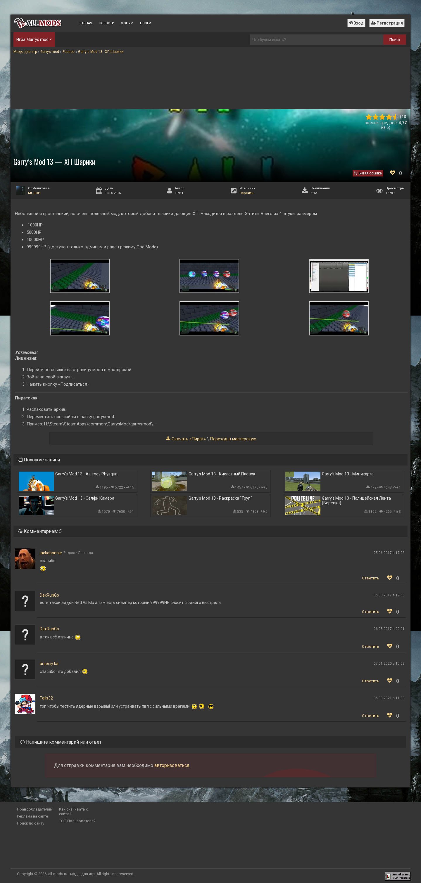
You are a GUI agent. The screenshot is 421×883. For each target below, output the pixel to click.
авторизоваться (171, 765)
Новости (106, 23)
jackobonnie (51, 552)
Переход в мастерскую (233, 439)
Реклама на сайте (32, 816)
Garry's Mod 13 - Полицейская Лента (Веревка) (356, 500)
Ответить (370, 578)
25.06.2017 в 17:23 (389, 553)
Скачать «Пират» (189, 439)
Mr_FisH (34, 193)
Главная (85, 23)
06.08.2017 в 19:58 (389, 595)
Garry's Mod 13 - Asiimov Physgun (86, 474)
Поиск (394, 39)
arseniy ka (49, 663)
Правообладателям (35, 809)
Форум (127, 23)
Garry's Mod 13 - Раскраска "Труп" (220, 498)
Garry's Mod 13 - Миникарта (348, 474)
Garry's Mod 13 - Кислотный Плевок (222, 474)
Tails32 (46, 698)
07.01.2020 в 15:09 (389, 664)
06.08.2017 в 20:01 (389, 629)
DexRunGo (49, 595)
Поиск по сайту (30, 823)
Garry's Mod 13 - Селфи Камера (84, 498)
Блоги (145, 23)
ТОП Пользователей (77, 821)
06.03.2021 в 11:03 (389, 698)
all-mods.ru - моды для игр (71, 874)
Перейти (246, 193)
